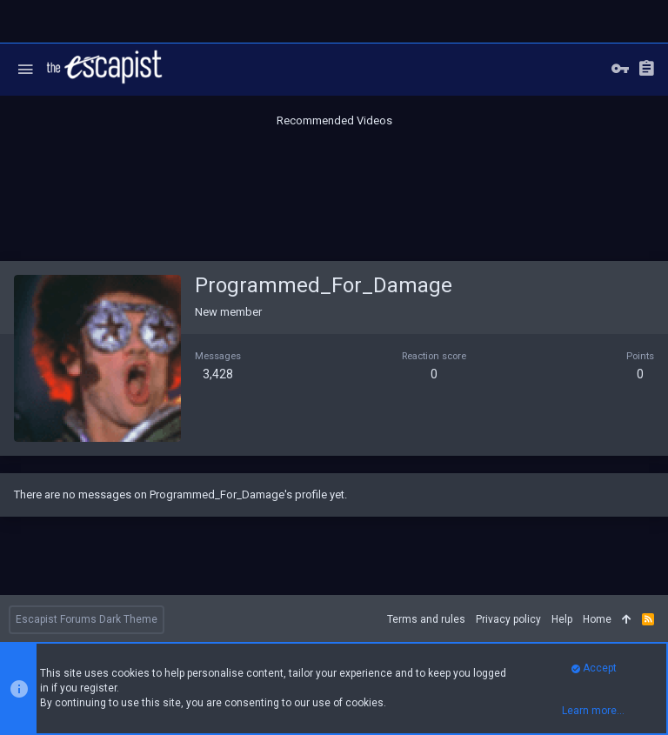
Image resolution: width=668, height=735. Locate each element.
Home (597, 619)
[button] (25, 69)
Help (561, 619)
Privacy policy (508, 619)
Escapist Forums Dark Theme (86, 619)
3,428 (218, 374)
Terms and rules (426, 619)
